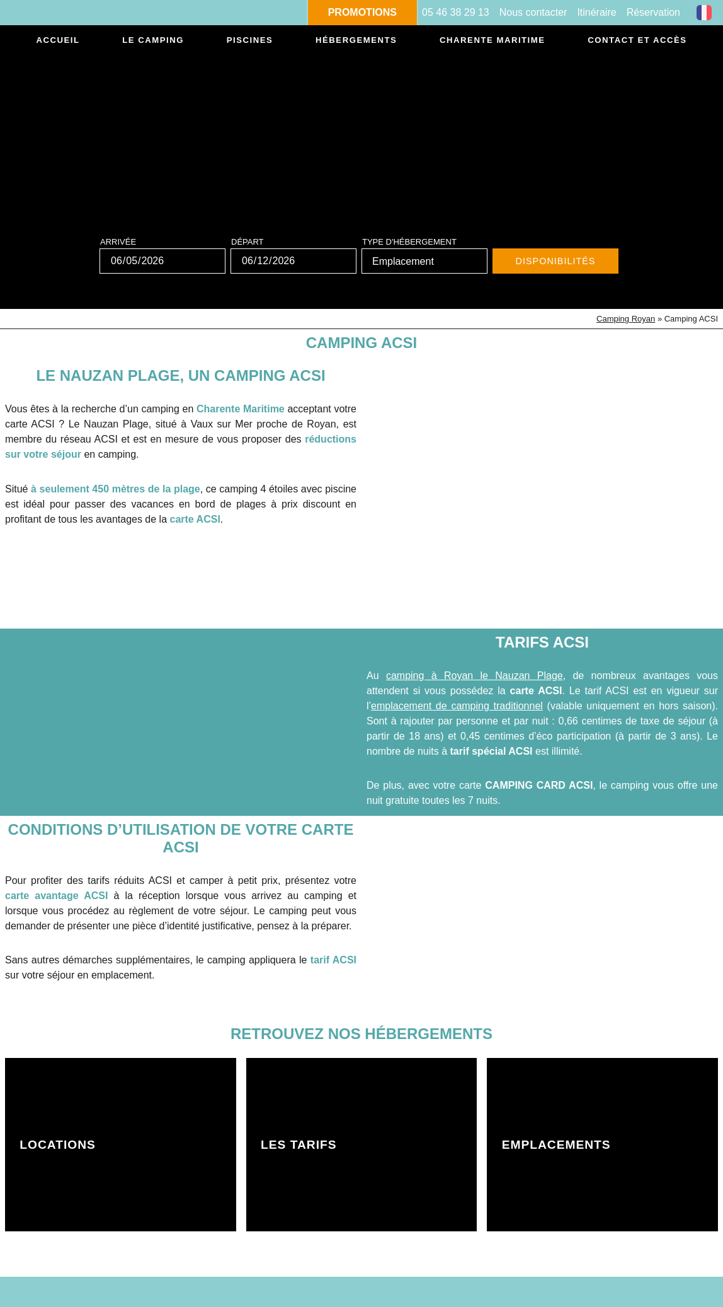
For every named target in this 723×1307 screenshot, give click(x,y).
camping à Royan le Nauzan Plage (474, 675)
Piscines (247, 40)
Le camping (152, 40)
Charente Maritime (490, 40)
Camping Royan (625, 318)
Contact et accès (636, 40)
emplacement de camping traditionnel (457, 705)
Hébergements (353, 40)
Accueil (58, 40)
